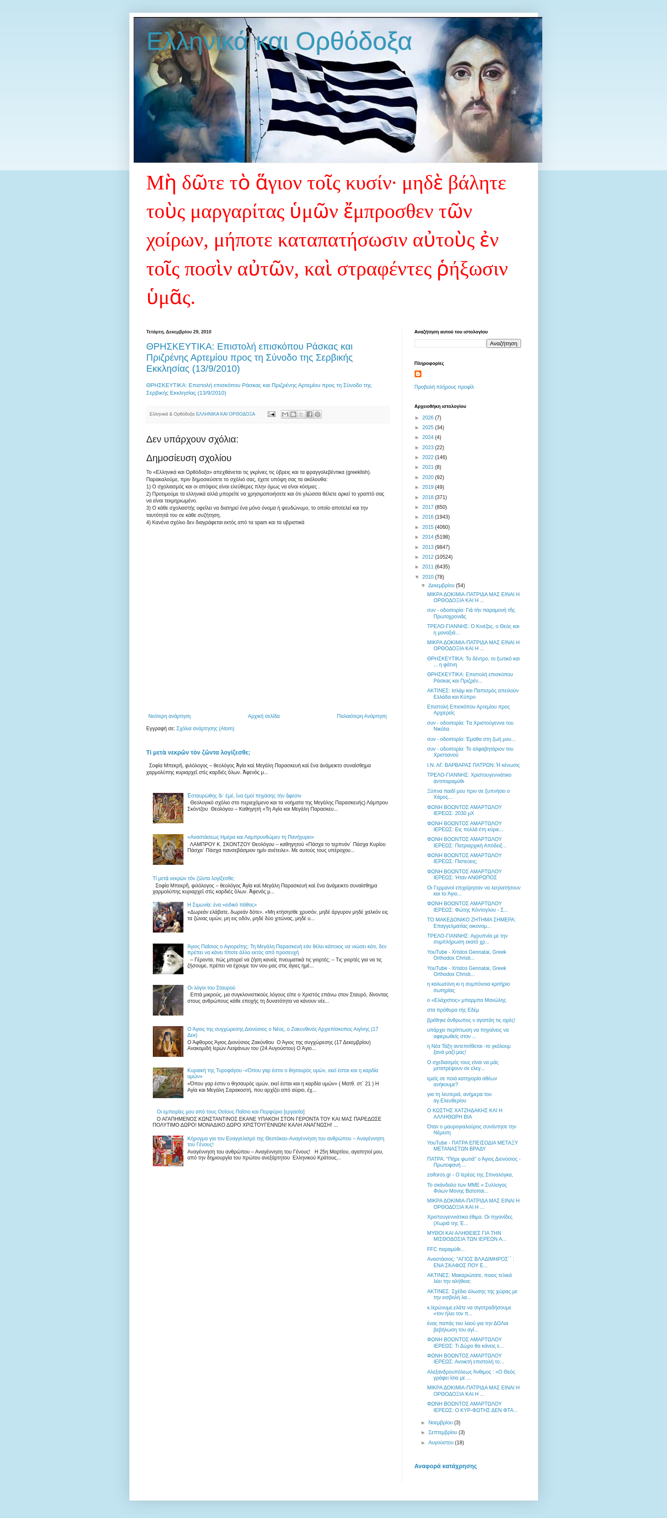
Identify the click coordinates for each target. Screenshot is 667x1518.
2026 (428, 418)
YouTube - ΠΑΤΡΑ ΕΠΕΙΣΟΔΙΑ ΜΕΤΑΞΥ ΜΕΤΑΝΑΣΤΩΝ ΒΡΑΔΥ (472, 1146)
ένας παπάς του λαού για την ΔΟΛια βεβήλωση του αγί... (467, 1326)
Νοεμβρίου (441, 1423)
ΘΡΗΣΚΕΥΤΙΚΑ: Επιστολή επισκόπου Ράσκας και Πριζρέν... (470, 677)
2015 (428, 527)
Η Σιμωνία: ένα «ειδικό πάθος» (222, 905)
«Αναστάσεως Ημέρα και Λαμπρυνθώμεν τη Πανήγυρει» (250, 837)
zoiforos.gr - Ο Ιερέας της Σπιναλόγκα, (470, 1175)
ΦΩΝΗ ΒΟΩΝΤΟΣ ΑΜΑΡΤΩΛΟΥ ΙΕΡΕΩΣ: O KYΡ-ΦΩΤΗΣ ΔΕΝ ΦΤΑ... (472, 1407)
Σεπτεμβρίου (443, 1432)
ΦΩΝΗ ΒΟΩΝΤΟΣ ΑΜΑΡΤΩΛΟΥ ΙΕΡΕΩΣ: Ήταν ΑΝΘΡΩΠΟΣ (464, 875)
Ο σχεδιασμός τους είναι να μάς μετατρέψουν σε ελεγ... (462, 1065)
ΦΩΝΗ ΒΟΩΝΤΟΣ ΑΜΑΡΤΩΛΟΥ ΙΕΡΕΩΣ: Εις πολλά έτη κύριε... (465, 826)
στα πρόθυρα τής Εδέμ (453, 1010)
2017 (428, 507)
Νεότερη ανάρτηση (170, 716)
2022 (428, 457)
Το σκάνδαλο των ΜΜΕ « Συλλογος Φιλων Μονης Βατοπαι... (467, 1188)
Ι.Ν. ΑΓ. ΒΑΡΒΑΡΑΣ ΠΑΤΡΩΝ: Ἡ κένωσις (473, 765)
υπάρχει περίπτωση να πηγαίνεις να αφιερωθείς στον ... (468, 1033)
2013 (428, 547)
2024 (428, 437)
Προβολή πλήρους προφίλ (444, 387)
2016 (428, 517)
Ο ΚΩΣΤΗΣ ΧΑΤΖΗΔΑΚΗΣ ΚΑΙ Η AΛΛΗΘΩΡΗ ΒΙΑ (464, 1113)
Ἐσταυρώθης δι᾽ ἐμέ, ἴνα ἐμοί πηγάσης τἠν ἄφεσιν (244, 796)
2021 (428, 467)
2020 (428, 477)
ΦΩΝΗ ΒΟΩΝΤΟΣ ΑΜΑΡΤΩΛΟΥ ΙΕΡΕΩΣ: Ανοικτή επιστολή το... (465, 1359)
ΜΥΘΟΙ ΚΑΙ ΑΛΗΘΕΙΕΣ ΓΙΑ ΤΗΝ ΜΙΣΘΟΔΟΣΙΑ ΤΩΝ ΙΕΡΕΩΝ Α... (466, 1236)
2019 (428, 487)
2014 (428, 537)
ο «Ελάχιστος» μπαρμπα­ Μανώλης (466, 1000)
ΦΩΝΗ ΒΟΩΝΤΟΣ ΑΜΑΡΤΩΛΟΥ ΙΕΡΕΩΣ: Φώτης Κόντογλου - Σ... (467, 907)
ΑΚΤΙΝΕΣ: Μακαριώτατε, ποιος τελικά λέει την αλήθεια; (469, 1278)
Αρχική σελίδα (264, 716)
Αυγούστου (441, 1443)
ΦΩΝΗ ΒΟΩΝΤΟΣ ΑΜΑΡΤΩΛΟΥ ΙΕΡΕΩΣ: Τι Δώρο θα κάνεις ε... (465, 1343)
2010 (428, 577)
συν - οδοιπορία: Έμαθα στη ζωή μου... (471, 739)
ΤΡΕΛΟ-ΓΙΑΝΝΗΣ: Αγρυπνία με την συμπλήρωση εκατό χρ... (467, 939)
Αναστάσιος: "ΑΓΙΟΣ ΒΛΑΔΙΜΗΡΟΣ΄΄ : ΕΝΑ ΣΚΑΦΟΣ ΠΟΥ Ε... (470, 1262)
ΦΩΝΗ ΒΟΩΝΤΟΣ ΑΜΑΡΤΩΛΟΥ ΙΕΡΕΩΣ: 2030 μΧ (464, 810)
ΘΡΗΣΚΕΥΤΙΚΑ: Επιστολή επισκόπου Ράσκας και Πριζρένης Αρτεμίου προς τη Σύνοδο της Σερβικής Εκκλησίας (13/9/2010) (249, 357)
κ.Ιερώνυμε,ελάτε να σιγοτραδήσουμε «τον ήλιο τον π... (469, 1311)
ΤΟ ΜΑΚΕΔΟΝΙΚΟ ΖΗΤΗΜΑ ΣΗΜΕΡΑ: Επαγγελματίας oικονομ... (471, 923)
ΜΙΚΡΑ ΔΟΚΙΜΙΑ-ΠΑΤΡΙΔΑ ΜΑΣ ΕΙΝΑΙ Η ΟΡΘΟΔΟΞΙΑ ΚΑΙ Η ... (473, 597)
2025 (428, 427)
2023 (428, 448)
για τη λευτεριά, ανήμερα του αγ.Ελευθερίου (459, 1097)
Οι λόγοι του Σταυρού (211, 988)
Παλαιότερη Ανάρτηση (362, 716)
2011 (428, 567)
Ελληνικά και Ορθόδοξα (279, 41)
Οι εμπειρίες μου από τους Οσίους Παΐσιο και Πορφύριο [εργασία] (230, 1112)
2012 (428, 557)
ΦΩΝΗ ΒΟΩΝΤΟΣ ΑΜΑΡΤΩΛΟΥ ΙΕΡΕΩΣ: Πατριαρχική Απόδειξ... (466, 842)
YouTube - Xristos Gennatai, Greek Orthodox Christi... (466, 955)
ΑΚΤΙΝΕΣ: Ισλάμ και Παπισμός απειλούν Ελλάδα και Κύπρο (472, 694)
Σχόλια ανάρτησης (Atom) (205, 729)
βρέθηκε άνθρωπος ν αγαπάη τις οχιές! (471, 1020)
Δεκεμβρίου (442, 585)
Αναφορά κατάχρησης (446, 1466)
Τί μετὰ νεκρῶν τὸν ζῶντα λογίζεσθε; (198, 752)
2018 (428, 497)
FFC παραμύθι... (445, 1249)
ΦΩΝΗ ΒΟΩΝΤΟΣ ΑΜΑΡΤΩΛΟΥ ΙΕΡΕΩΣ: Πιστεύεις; (464, 858)
